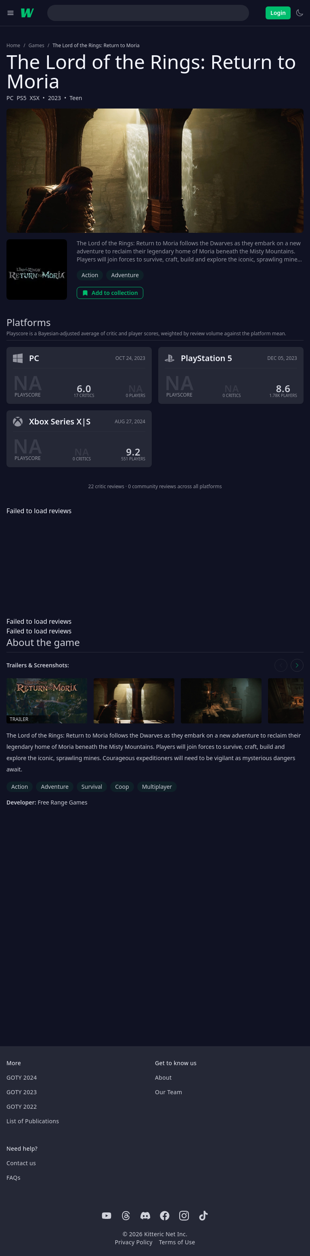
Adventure (124, 275)
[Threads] (126, 1215)
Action (90, 275)
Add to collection (110, 293)
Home (13, 45)
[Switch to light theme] (299, 13)
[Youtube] (106, 1215)
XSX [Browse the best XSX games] (35, 98)
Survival (92, 786)
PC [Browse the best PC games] (9, 98)
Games (36, 45)
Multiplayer (157, 786)
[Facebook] (165, 1215)
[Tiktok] (203, 1215)
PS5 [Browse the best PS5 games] (21, 98)
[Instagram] (184, 1215)
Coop (122, 786)
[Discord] (145, 1215)
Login (278, 13)
